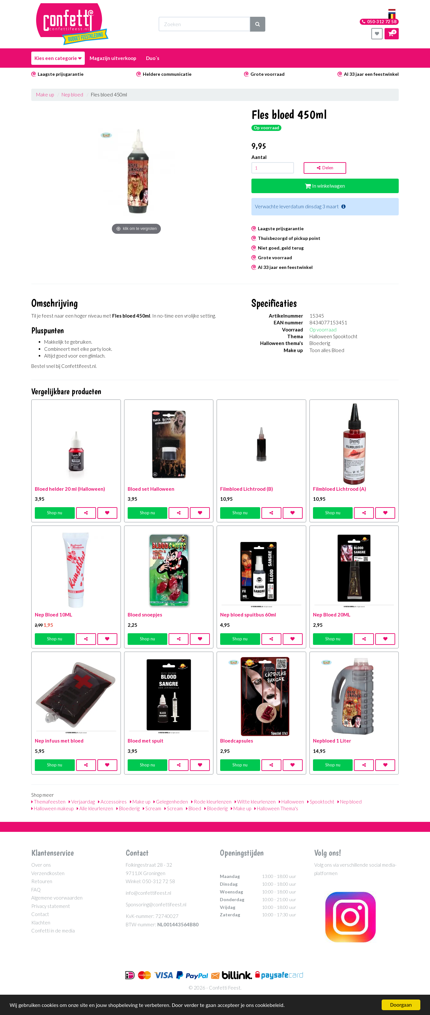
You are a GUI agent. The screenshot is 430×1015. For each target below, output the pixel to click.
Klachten (40, 922)
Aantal (259, 157)
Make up (45, 94)
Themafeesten (48, 801)
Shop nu (54, 512)
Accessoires (112, 801)
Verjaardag (82, 801)
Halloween (291, 801)
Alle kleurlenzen (95, 808)
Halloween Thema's (276, 808)
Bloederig (128, 808)
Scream (152, 808)
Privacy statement (50, 906)
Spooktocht (320, 801)
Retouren (41, 881)
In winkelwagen (325, 186)
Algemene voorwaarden (57, 898)
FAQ (36, 889)
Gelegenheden (170, 801)
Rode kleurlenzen (211, 801)
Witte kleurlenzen (255, 801)
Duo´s (152, 58)
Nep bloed (72, 94)
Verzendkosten (47, 873)
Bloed (193, 808)
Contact (40, 914)
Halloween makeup (52, 808)
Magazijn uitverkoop (113, 58)
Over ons (41, 865)
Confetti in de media (53, 930)
